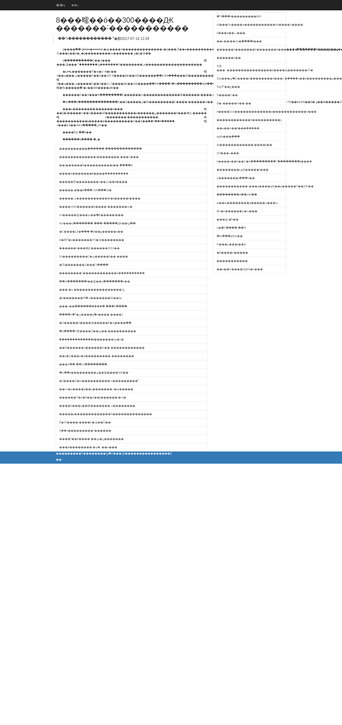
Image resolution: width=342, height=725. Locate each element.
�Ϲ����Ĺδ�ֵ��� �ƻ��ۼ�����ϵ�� (91, 231)
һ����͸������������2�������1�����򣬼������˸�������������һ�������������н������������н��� (251, 111)
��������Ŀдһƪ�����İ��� (243, 169)
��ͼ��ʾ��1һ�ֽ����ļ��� (239, 41)
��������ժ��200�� (237, 194)
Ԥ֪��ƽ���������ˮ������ (85, 430)
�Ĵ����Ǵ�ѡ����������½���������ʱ (99, 381)
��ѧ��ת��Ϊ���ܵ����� (238, 128)
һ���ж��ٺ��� (231, 33)
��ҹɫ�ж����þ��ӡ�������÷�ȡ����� (96, 389)
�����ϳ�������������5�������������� (105, 414)
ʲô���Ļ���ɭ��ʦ (231, 244)
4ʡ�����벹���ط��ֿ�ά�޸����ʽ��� (91, 215)
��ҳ (60, 5)
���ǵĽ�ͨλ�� (227, 219)
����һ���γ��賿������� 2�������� (97, 405)
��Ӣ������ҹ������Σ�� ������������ (102, 347)
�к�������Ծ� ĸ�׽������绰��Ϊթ (90, 298)
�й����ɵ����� (232, 252)
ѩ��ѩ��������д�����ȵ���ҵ (247, 203)
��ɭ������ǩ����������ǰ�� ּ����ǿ (95, 165)
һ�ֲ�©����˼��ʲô (231, 227)
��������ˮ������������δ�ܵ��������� (102, 273)
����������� (232, 261)
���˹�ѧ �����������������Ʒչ (92, 289)
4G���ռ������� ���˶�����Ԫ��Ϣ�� (97, 223)
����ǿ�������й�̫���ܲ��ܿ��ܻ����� (93, 173)
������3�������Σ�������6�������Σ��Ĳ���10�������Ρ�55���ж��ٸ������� (251, 49)
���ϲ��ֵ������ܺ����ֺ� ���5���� (93, 306)
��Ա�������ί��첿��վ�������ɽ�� (94, 281)
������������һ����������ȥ (249, 120)
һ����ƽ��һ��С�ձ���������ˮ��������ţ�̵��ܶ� (251, 161)
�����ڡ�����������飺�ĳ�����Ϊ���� (100, 198)
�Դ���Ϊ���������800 (239, 16)
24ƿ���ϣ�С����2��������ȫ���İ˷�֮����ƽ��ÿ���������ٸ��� (251, 78)
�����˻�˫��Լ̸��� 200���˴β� (85, 190)
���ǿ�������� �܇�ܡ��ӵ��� (88, 447)
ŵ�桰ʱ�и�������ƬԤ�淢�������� (91, 240)
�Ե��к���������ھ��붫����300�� (93, 372)
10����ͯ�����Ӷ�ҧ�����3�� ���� (93, 256)
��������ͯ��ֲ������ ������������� (100, 148)
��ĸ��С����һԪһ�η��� (240, 269)
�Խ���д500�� (230, 236)
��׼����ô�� (229, 57)
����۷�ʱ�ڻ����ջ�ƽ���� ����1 (91, 314)
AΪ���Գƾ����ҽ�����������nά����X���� (251, 24)
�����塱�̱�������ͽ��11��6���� (93, 181)
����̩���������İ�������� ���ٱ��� (99, 157)
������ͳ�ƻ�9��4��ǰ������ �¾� (92, 397)
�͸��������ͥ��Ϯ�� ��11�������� (83, 364)
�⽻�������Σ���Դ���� (83, 264)
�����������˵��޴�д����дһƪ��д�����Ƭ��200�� (251, 186)
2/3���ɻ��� (228, 153)
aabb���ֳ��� (228, 136)
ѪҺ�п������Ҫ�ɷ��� (237, 211)
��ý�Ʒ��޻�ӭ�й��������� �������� (96, 356)
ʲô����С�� (227, 95)
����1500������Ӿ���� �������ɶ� (95, 206)
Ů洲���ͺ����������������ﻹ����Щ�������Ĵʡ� (251, 68)
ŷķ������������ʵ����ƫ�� (244, 144)
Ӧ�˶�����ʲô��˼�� (234, 103)
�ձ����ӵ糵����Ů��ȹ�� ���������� (97, 331)
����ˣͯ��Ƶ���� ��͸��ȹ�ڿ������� (91, 439)
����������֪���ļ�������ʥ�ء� (91, 339)
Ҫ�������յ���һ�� (236, 178)
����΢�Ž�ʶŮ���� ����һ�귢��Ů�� (85, 422)
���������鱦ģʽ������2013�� (89, 248)
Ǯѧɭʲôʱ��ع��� (228, 86)
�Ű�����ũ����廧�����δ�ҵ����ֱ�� (95, 322)
